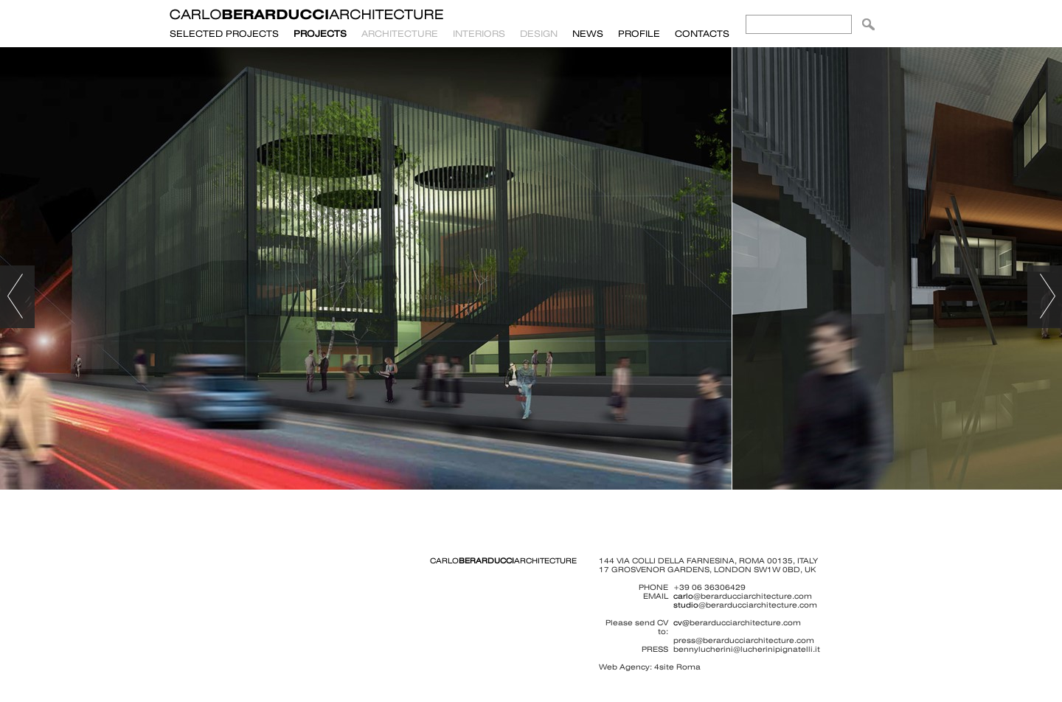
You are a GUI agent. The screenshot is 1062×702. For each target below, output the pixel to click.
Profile (639, 34)
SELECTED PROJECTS (224, 34)
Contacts (702, 34)
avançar (1044, 296)
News (587, 34)
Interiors (479, 34)
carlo (683, 595)
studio (685, 604)
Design (539, 34)
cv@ (681, 622)
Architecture (399, 34)
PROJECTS (320, 34)
